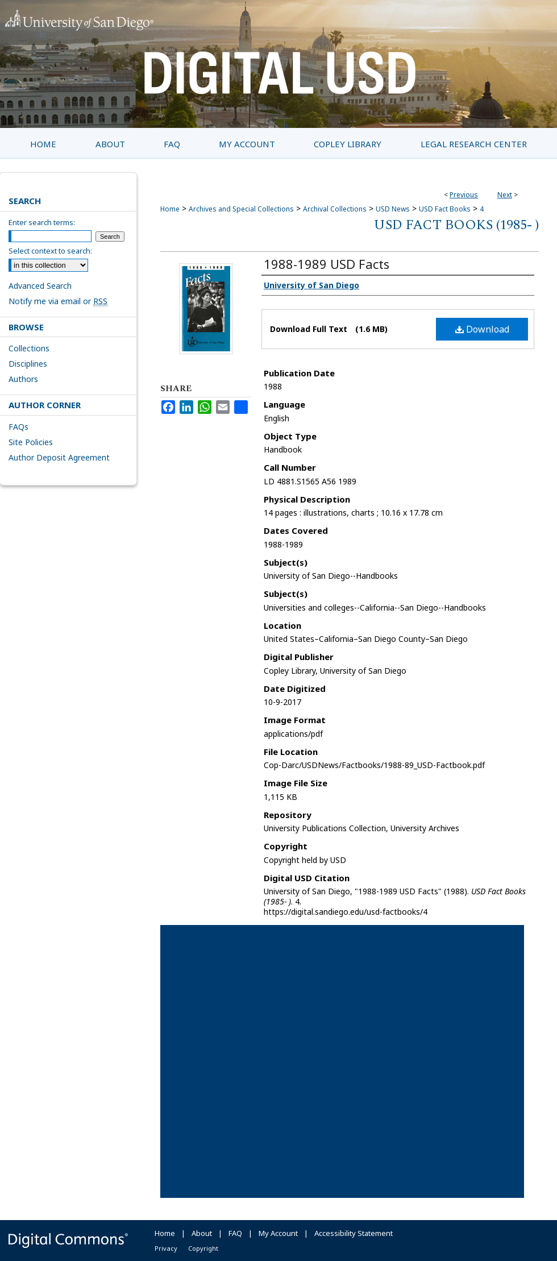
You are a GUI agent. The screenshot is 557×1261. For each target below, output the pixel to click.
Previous (464, 195)
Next (504, 195)
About (202, 1233)
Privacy (166, 1248)
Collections (29, 348)
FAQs (18, 426)
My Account (278, 1233)
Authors (23, 379)
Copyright (203, 1248)
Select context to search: (50, 251)
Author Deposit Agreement (59, 457)
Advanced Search (40, 285)
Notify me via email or (58, 301)
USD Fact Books (445, 209)
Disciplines (28, 363)
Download (482, 329)
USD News (393, 209)
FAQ (235, 1233)
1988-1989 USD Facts (326, 263)
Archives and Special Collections (241, 209)
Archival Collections (335, 209)
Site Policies (31, 442)
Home (170, 209)
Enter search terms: (42, 222)
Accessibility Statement (353, 1233)
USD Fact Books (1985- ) (456, 225)
